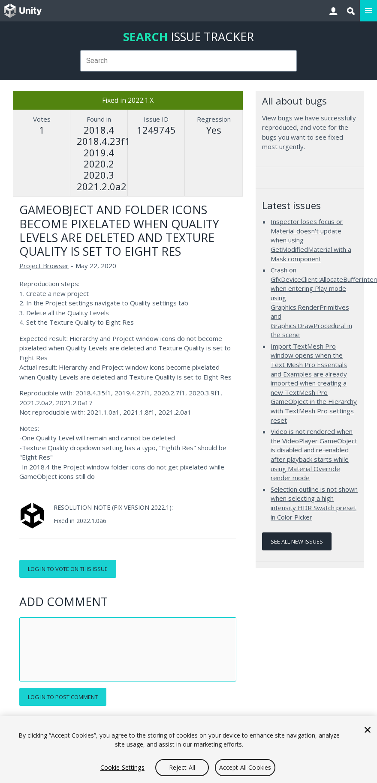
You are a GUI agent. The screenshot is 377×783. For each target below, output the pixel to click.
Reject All (182, 767)
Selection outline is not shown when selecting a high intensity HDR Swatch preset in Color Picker (314, 503)
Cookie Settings (122, 767)
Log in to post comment (63, 697)
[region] (188, 749)
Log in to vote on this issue (68, 569)
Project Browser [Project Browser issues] (44, 265)
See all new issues (297, 541)
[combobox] (188, 61)
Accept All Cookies (245, 767)
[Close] (367, 729)
